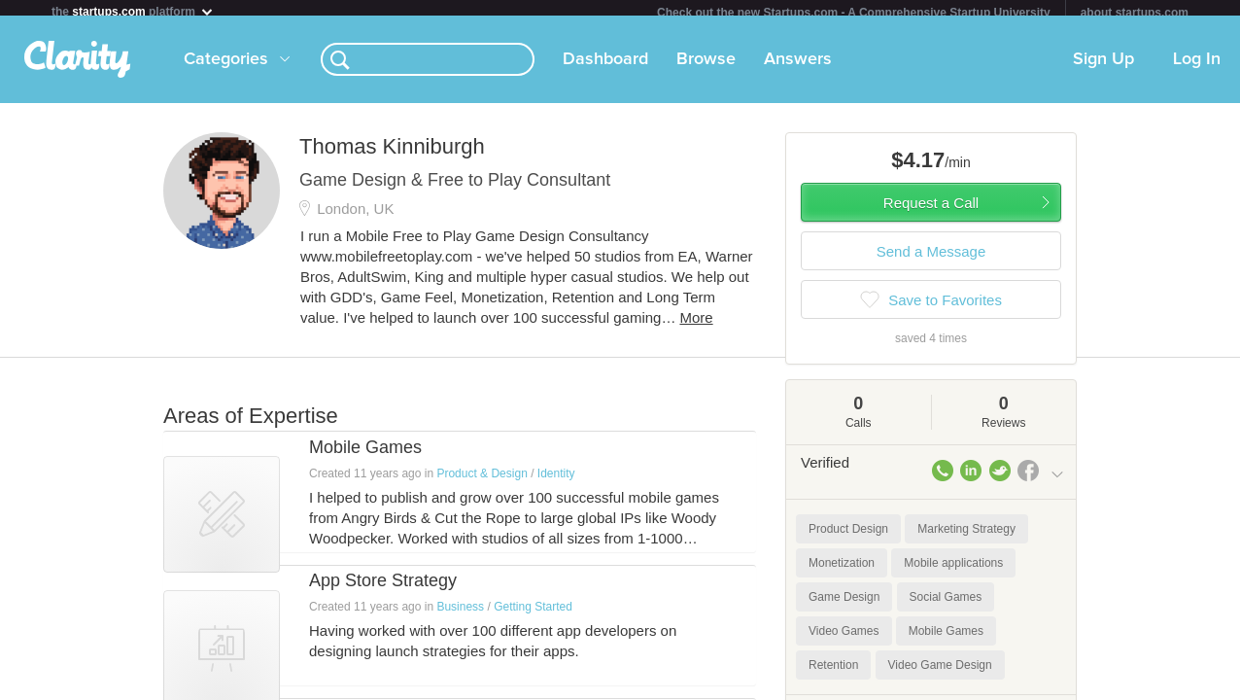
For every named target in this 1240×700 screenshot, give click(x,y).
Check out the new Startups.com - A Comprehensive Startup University (854, 12)
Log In (1197, 67)
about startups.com (1134, 12)
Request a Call (931, 210)
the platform (133, 11)
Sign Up (1103, 67)
